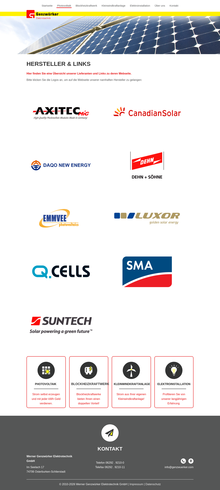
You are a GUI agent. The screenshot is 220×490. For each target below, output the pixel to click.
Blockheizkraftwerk (86, 5)
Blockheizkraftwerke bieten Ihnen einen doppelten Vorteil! (88, 399)
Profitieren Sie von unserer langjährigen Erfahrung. (173, 399)
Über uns (160, 5)
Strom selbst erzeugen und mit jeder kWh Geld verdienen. (46, 399)
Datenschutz (153, 484)
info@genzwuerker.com (179, 467)
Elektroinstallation (140, 5)
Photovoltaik (64, 5)
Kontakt (174, 5)
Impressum (137, 484)
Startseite (47, 5)
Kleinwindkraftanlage (113, 5)
